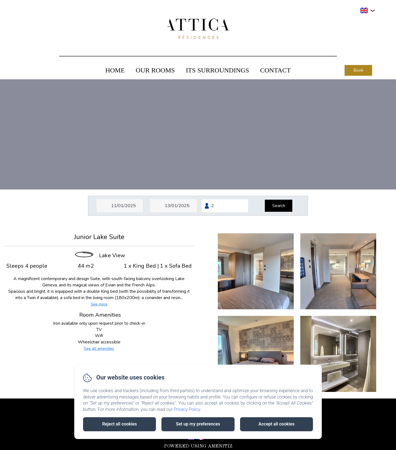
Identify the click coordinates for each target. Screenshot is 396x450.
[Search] (278, 206)
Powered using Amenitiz (198, 446)
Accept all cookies (276, 424)
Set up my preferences (198, 424)
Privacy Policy (187, 409)
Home (115, 70)
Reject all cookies (119, 424)
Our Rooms (155, 70)
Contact (275, 70)
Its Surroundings (217, 70)
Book (358, 70)
